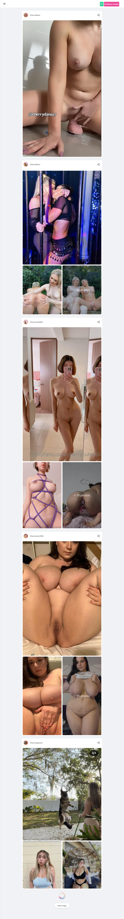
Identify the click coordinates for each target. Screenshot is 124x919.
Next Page (62, 905)
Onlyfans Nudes (111, 4)
